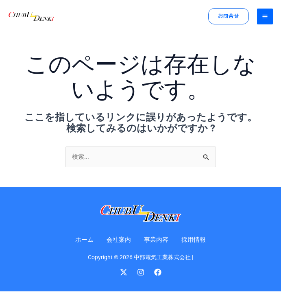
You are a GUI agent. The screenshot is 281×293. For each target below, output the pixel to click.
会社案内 (118, 239)
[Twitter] (123, 272)
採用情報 (196, 239)
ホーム (82, 239)
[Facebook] (157, 272)
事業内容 (157, 239)
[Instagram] (140, 272)
